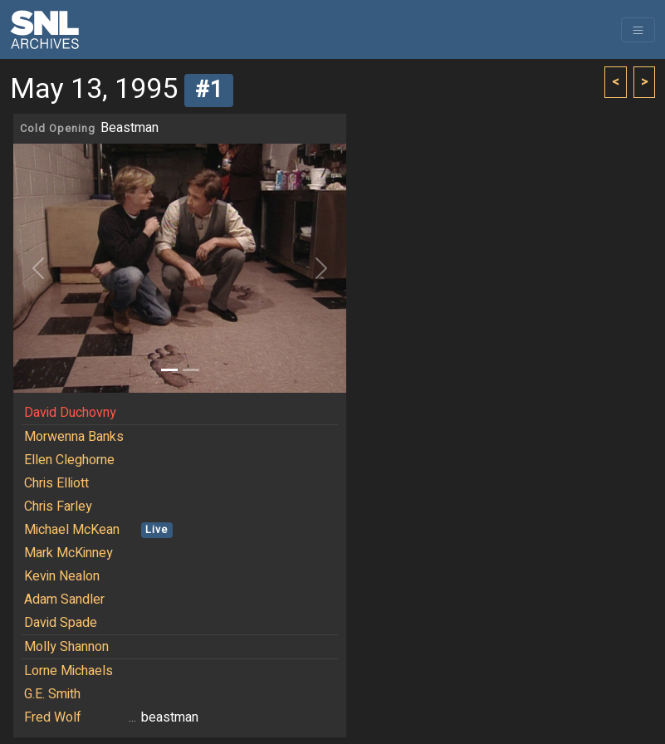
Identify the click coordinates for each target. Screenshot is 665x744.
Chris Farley (58, 506)
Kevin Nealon (62, 576)
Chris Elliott (56, 483)
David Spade (60, 623)
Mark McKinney (68, 553)
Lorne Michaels (68, 671)
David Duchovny (70, 413)
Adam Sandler (64, 599)
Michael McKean (72, 530)
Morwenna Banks (74, 437)
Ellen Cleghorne (69, 460)
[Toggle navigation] (638, 29)
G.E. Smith (52, 694)
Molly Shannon (66, 647)
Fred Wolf (52, 717)
